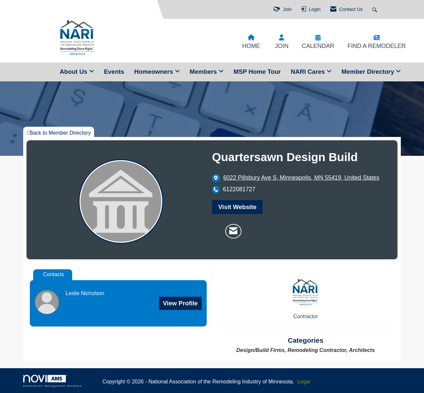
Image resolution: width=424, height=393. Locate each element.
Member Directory (369, 71)
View (180, 303)
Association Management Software (52, 381)
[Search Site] (375, 9)
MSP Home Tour (257, 71)
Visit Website (237, 206)
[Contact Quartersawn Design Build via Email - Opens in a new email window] (233, 231)
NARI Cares (309, 71)
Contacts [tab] (53, 274)
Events (114, 71)
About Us (74, 71)
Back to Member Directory (58, 133)
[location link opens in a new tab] (301, 178)
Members (204, 71)
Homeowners (154, 71)
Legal (303, 381)
